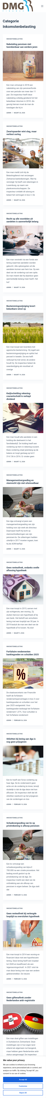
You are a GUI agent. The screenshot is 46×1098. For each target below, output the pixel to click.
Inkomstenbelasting (15, 39)
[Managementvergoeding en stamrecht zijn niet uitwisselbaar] (23, 502)
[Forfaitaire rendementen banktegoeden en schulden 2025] (23, 673)
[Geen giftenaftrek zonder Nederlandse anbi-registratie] (23, 1019)
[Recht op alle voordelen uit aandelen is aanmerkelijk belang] (23, 241)
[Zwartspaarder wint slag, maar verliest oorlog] (23, 153)
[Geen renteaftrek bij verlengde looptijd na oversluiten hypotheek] (23, 935)
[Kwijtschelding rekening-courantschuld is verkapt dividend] (23, 418)
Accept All (23, 1080)
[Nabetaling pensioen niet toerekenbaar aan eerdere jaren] (23, 66)
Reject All (23, 1093)
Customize (23, 1086)
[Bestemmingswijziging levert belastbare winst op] (23, 328)
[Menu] (42, 6)
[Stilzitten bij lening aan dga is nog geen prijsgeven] (23, 761)
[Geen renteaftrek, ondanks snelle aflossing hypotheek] (23, 589)
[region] (23, 1077)
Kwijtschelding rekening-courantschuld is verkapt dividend (19, 396)
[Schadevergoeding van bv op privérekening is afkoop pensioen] (23, 845)
